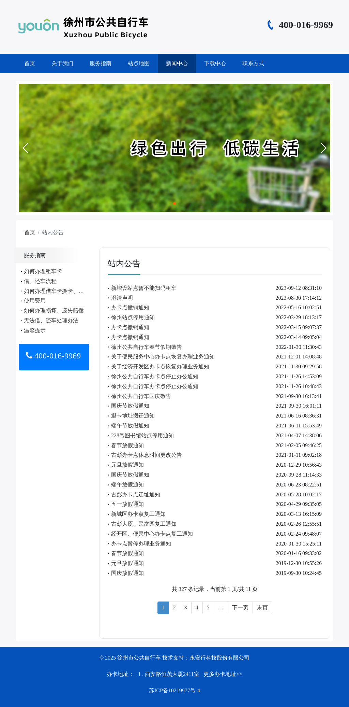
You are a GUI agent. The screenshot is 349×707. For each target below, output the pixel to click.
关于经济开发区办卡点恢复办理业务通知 (160, 366)
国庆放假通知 (127, 573)
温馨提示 (35, 330)
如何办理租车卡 (43, 271)
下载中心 (215, 63)
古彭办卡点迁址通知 (135, 494)
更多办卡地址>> (222, 674)
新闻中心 (177, 63)
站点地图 (139, 63)
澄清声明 (122, 298)
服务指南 (100, 63)
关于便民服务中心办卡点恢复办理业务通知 (163, 356)
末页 (262, 607)
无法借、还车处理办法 (51, 320)
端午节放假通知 (130, 425)
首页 (29, 63)
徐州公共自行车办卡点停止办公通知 (154, 376)
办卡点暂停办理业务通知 (141, 544)
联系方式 (253, 63)
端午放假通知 (127, 484)
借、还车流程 (40, 281)
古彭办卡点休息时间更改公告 (146, 455)
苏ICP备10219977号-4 (174, 690)
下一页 (240, 607)
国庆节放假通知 (130, 406)
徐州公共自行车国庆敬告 (141, 396)
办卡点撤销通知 (130, 307)
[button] (25, 148)
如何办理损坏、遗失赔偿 (54, 310)
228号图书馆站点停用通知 (142, 435)
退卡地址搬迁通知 (133, 416)
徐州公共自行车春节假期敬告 (146, 347)
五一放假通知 (127, 504)
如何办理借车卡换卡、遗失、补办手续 (70, 291)
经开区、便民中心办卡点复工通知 (152, 534)
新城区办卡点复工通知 (138, 514)
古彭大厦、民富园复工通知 (144, 524)
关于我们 (62, 63)
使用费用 (35, 300)
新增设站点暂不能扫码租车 (144, 288)
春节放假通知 (127, 445)
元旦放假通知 (127, 465)
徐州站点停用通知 (133, 317)
